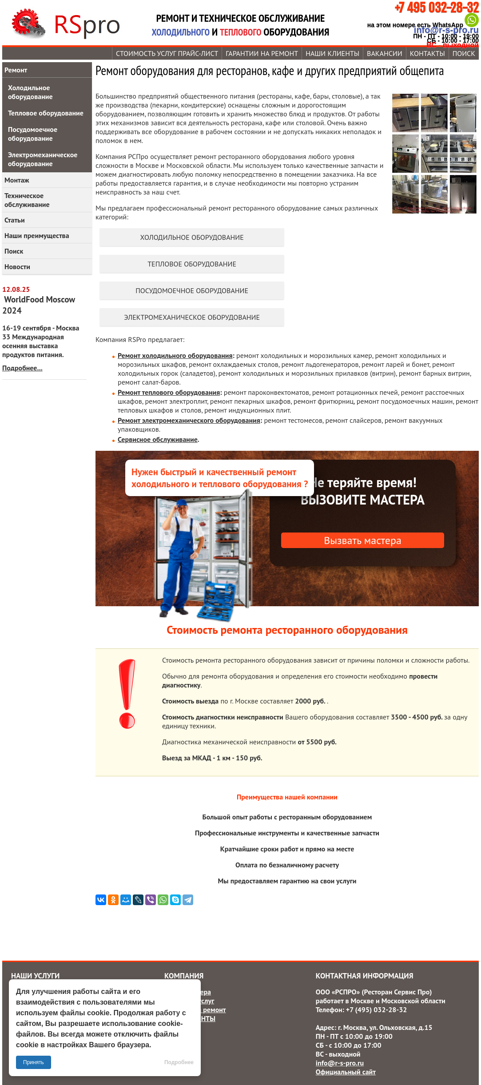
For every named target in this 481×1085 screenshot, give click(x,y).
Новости (17, 266)
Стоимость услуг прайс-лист (167, 53)
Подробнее (179, 1062)
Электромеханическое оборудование (192, 317)
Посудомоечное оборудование (191, 290)
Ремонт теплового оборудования (169, 392)
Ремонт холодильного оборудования (175, 355)
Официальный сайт (346, 1071)
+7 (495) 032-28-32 (376, 1009)
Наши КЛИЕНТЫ (332, 53)
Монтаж (16, 179)
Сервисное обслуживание (158, 439)
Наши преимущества (36, 235)
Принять (33, 1062)
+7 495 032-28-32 (437, 8)
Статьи (14, 219)
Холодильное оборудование (191, 237)
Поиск (13, 250)
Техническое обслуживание (27, 200)
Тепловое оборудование (191, 263)
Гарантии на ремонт (262, 53)
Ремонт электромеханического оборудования (189, 420)
